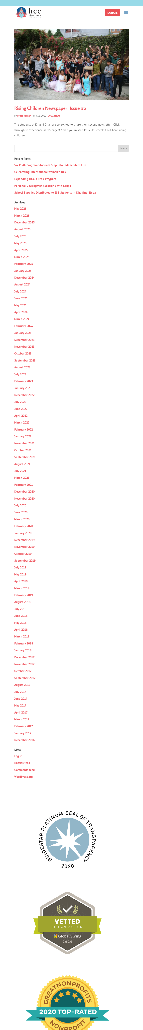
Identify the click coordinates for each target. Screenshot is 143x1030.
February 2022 (23, 429)
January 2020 (22, 533)
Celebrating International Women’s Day (40, 172)
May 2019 (20, 574)
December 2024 (24, 277)
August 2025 (22, 229)
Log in (18, 756)
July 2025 (20, 236)
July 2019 (20, 567)
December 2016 (24, 740)
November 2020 (24, 498)
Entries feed (22, 763)
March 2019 (21, 588)
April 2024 (21, 312)
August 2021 (22, 464)
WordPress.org (23, 777)
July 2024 (20, 291)
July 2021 (20, 471)
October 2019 (23, 554)
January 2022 (22, 436)
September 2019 (25, 560)
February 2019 (23, 595)
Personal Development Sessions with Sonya (42, 186)
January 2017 (22, 733)
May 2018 (20, 623)
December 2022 (24, 395)
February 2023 (23, 381)
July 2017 (20, 692)
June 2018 (20, 616)
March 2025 (21, 257)
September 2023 (25, 360)
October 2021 (22, 450)
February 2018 (23, 643)
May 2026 (20, 208)
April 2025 (21, 250)
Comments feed (24, 770)
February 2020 (23, 526)
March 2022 (21, 422)
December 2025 (24, 222)
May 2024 (20, 305)
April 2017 (20, 712)
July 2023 (20, 374)
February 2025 (23, 264)
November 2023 (24, 347)
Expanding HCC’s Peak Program (35, 179)
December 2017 (24, 657)
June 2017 (20, 699)
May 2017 (20, 705)
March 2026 (21, 215)
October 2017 (22, 671)
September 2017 (24, 678)
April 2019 (21, 581)
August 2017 (22, 685)
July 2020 (20, 505)
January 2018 (22, 650)
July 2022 (20, 402)
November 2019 (24, 547)
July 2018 (20, 609)
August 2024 (22, 284)
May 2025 (20, 243)
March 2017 (21, 719)
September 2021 (24, 457)
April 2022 (20, 416)
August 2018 (22, 602)
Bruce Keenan (24, 115)
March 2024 (21, 319)
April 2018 (21, 629)
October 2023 (23, 353)
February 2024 (23, 326)
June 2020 (20, 512)
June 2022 (20, 409)
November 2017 (24, 664)
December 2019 (24, 540)
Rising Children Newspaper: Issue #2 (50, 108)
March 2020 (21, 519)
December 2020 (24, 491)
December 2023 (24, 340)
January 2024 (22, 333)
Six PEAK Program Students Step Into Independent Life (50, 165)
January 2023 (22, 388)
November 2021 (24, 443)
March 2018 (21, 636)
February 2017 (23, 726)
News (57, 115)
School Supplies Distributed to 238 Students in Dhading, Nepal (55, 192)
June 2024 (20, 298)
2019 (50, 115)
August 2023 (22, 367)
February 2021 (23, 485)
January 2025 (22, 271)
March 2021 (21, 478)
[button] (112, 12)
